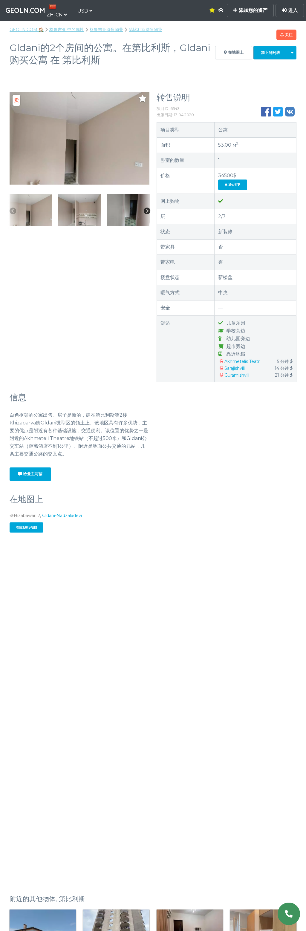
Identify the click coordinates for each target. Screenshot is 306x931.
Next (147, 211)
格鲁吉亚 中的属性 (66, 29)
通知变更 (232, 184)
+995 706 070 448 (226, 409)
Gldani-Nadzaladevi (62, 515)
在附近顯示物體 (26, 527)
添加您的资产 (250, 10)
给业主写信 (30, 474)
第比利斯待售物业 (145, 29)
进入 (290, 10)
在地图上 (234, 52)
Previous (13, 211)
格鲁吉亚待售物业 (106, 29)
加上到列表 (270, 52)
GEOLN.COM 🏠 (27, 29)
